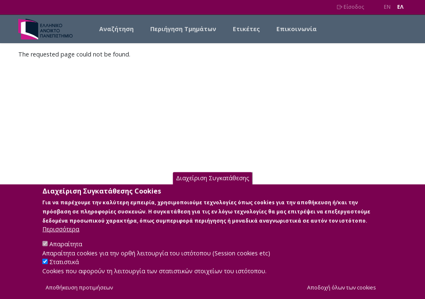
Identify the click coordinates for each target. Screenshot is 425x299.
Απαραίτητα (65, 254)
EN (387, 6)
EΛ (400, 6)
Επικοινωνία (296, 29)
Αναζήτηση (116, 29)
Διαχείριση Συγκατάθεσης (212, 188)
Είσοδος (350, 6)
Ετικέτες (246, 29)
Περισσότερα (60, 239)
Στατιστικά (64, 272)
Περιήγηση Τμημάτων (183, 29)
